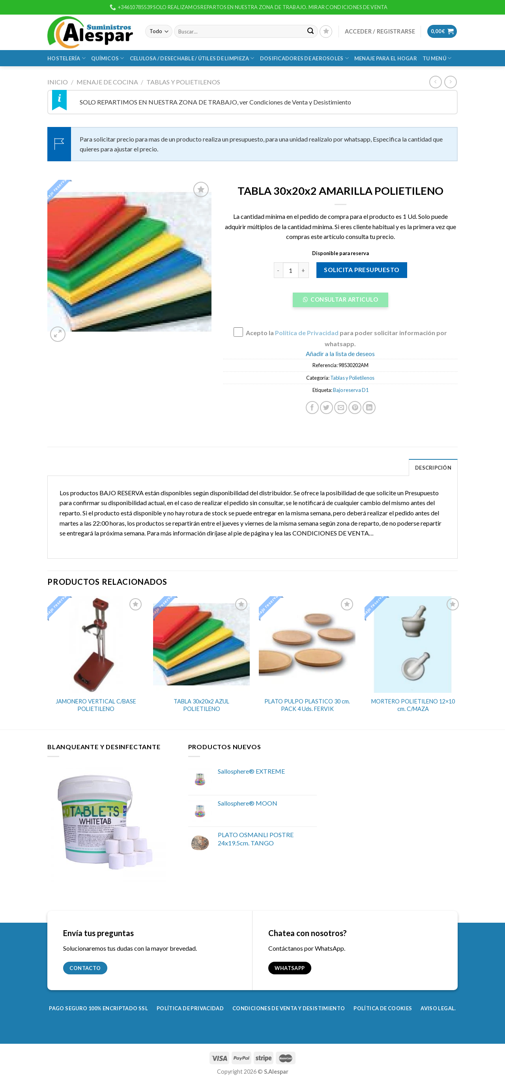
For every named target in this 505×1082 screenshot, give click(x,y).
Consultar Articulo (343, 299)
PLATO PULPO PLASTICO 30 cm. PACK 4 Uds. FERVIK (307, 705)
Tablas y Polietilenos (183, 82)
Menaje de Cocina (107, 82)
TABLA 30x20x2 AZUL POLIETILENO (201, 705)
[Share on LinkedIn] (369, 407)
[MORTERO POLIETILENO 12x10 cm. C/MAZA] (413, 644)
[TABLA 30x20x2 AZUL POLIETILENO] (201, 644)
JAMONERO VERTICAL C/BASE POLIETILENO (96, 705)
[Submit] (311, 31)
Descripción (433, 468)
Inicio (57, 82)
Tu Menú (437, 58)
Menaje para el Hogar (385, 58)
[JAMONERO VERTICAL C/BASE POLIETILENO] (95, 644)
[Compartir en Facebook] (312, 407)
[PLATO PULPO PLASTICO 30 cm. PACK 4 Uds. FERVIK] (307, 644)
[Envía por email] (340, 407)
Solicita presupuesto (361, 269)
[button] (340, 301)
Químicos (107, 58)
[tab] (433, 467)
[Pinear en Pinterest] (354, 407)
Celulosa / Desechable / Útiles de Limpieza (192, 58)
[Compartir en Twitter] (326, 407)
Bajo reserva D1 (350, 390)
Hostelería (66, 58)
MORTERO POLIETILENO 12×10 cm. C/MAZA (413, 705)
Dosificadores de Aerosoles (304, 58)
